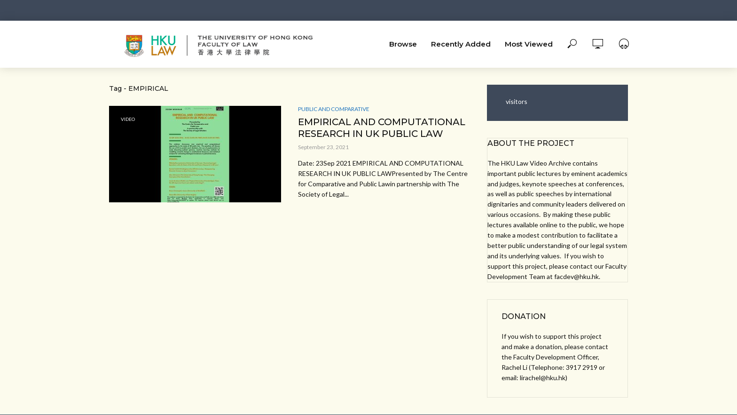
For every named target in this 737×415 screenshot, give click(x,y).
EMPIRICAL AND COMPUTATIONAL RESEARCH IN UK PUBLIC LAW (381, 127)
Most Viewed (529, 44)
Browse (403, 44)
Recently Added (461, 44)
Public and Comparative (333, 108)
